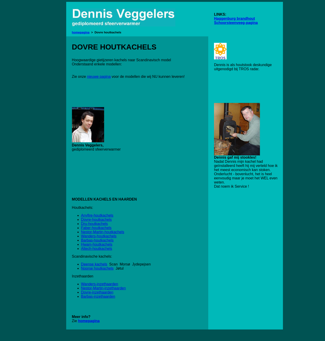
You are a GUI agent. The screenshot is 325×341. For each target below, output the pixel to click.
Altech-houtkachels (96, 249)
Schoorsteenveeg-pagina (236, 23)
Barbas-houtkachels (97, 240)
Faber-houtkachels (96, 228)
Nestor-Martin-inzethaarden (103, 288)
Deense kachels (94, 264)
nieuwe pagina (99, 77)
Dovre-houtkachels (96, 220)
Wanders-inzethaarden (99, 284)
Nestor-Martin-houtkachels (102, 232)
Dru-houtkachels (94, 224)
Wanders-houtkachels (99, 236)
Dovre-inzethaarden (97, 292)
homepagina (81, 32)
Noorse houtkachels (97, 268)
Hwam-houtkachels (96, 244)
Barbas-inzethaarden (98, 296)
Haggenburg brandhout (234, 18)
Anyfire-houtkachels (97, 215)
